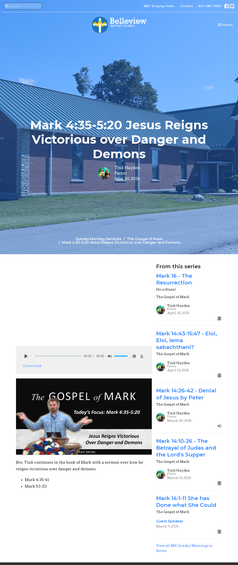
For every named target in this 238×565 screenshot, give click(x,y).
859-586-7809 (209, 6)
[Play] (26, 356)
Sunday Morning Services (99, 239)
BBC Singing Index (159, 6)
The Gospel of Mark (145, 239)
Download (32, 366)
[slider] (57, 356)
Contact (186, 6)
